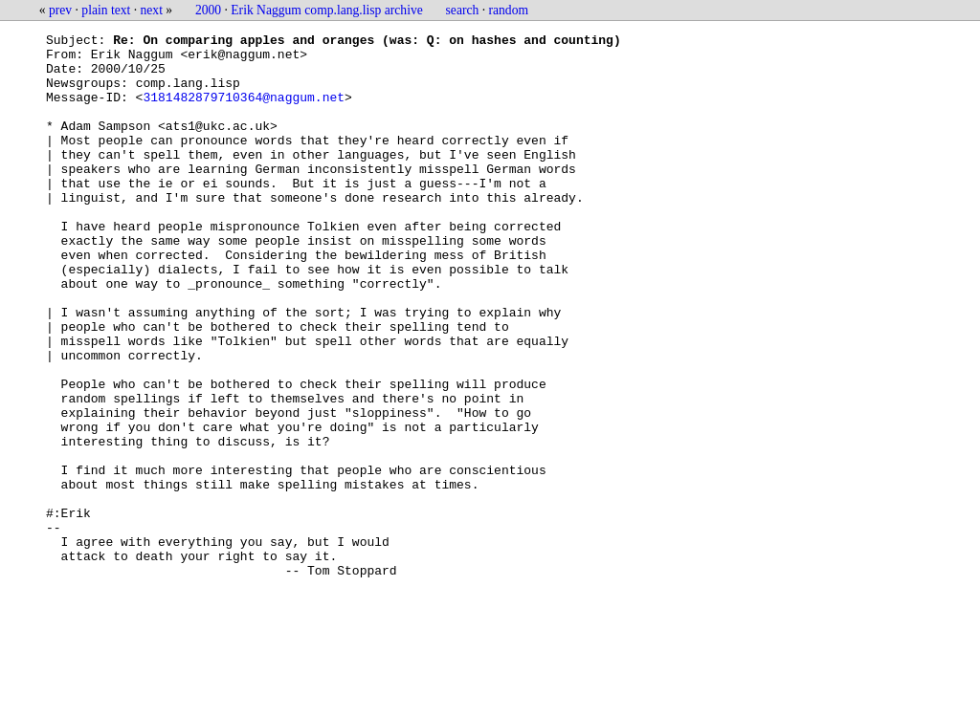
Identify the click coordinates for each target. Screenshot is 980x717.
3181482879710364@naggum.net (244, 111)
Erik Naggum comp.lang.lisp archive (326, 10)
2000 (208, 10)
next (152, 10)
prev (60, 10)
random (509, 10)
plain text (105, 10)
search (462, 10)
